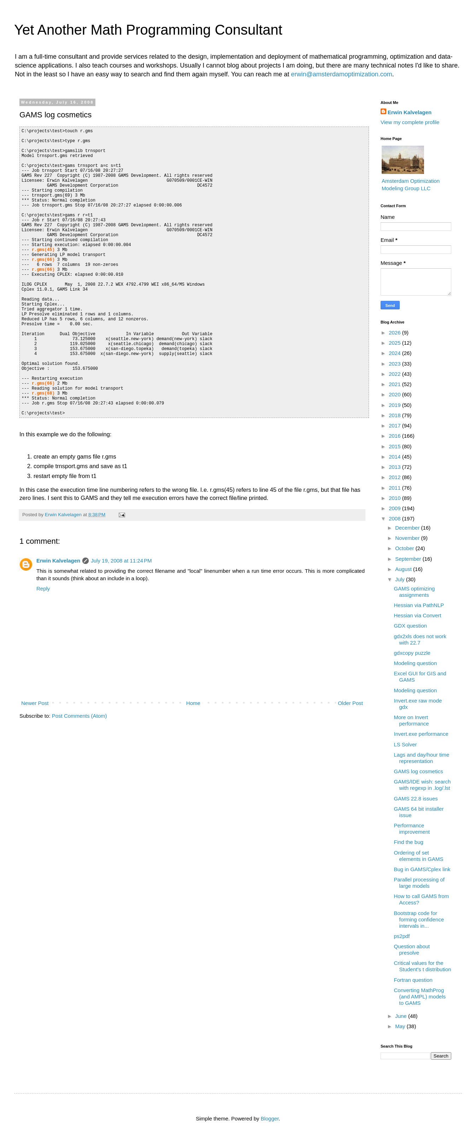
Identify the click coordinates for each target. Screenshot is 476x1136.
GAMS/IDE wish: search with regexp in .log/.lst (422, 785)
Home (193, 703)
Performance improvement (412, 828)
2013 (395, 467)
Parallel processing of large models (419, 882)
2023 (395, 364)
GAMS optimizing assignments (414, 592)
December (408, 528)
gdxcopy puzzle (412, 653)
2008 (395, 518)
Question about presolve (412, 949)
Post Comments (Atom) (79, 716)
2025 (395, 343)
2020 (395, 394)
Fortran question (413, 980)
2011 (395, 488)
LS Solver (405, 744)
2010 (395, 498)
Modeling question (415, 663)
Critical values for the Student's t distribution (422, 966)
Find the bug (408, 842)
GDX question (410, 626)
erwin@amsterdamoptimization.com (341, 74)
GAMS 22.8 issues (416, 799)
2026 (395, 333)
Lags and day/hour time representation (421, 758)
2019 (395, 405)
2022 (395, 374)
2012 (395, 477)
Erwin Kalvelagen (58, 561)
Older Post (350, 703)
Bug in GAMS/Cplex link (422, 869)
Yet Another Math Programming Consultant (148, 29)
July (400, 579)
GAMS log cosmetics (418, 771)
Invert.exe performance (421, 734)
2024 (395, 353)
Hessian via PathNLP (419, 605)
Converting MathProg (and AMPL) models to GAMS (420, 996)
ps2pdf (402, 936)
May (401, 1026)
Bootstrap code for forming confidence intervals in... (419, 919)
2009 (395, 508)
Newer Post (35, 703)
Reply (43, 589)
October (405, 548)
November (408, 538)
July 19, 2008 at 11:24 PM (121, 561)
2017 (395, 426)
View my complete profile (410, 122)
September (409, 559)
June (401, 1016)
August (404, 569)
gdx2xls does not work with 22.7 (420, 639)
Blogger (270, 1118)
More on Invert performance (411, 720)
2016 (395, 436)
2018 (395, 415)
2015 (395, 446)
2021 (395, 384)
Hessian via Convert (417, 615)
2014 (395, 457)
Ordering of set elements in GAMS (418, 856)
